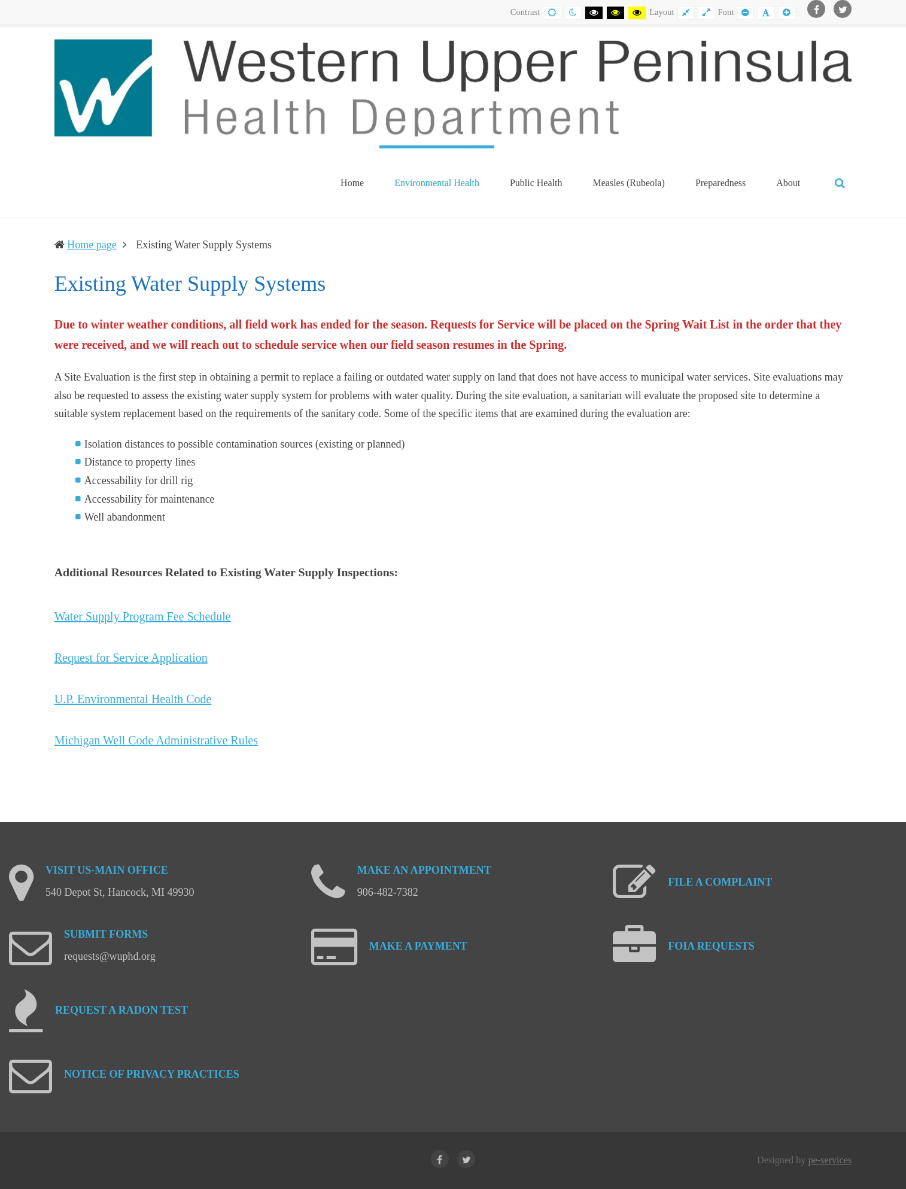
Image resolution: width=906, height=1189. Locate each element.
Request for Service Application (131, 657)
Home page (91, 245)
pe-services (830, 1160)
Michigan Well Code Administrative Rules (156, 740)
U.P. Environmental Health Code (133, 699)
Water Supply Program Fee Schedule (142, 616)
